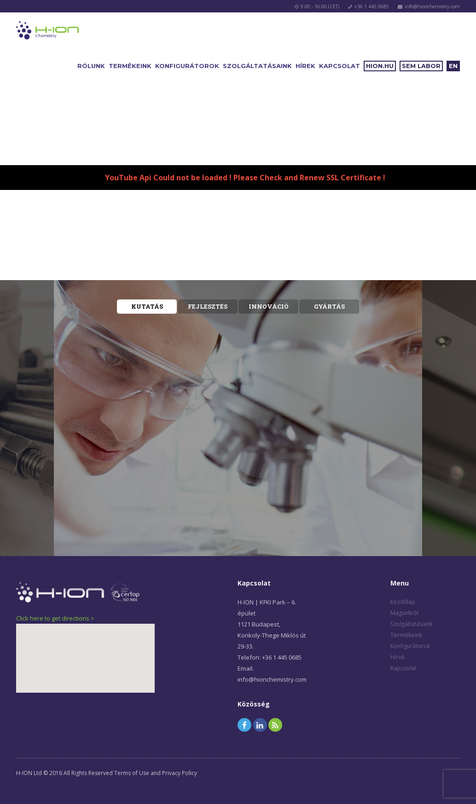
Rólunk (91, 65)
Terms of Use (131, 773)
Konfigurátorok (187, 65)
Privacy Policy (179, 773)
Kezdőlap (402, 602)
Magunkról (404, 613)
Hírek (305, 65)
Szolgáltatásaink (257, 65)
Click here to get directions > (55, 618)
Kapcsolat (339, 65)
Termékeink (130, 65)
